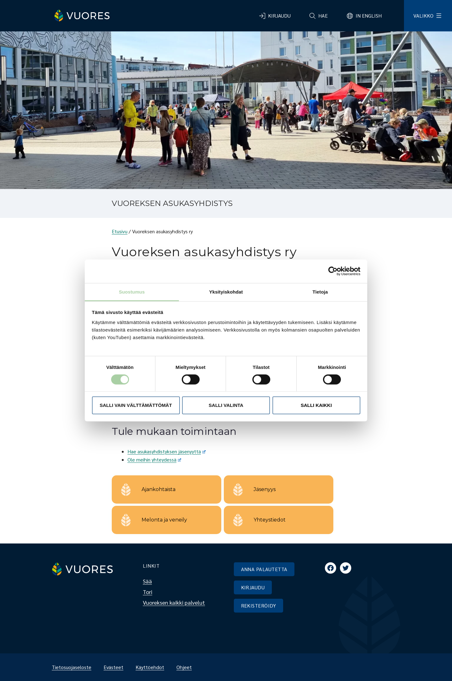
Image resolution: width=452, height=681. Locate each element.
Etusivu (119, 231)
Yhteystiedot (270, 520)
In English (369, 15)
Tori (147, 591)
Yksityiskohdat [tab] (226, 291)
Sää (147, 581)
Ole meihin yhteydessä (154, 459)
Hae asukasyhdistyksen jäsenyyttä (166, 451)
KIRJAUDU (253, 587)
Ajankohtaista (158, 489)
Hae (323, 15)
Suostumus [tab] (132, 291)
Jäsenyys (265, 489)
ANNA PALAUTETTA (264, 569)
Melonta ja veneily (164, 520)
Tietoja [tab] (320, 291)
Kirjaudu (279, 15)
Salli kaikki (316, 405)
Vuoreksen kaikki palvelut (174, 602)
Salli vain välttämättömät (136, 405)
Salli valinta (226, 405)
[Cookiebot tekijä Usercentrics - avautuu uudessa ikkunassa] (332, 271)
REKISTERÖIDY (258, 605)
